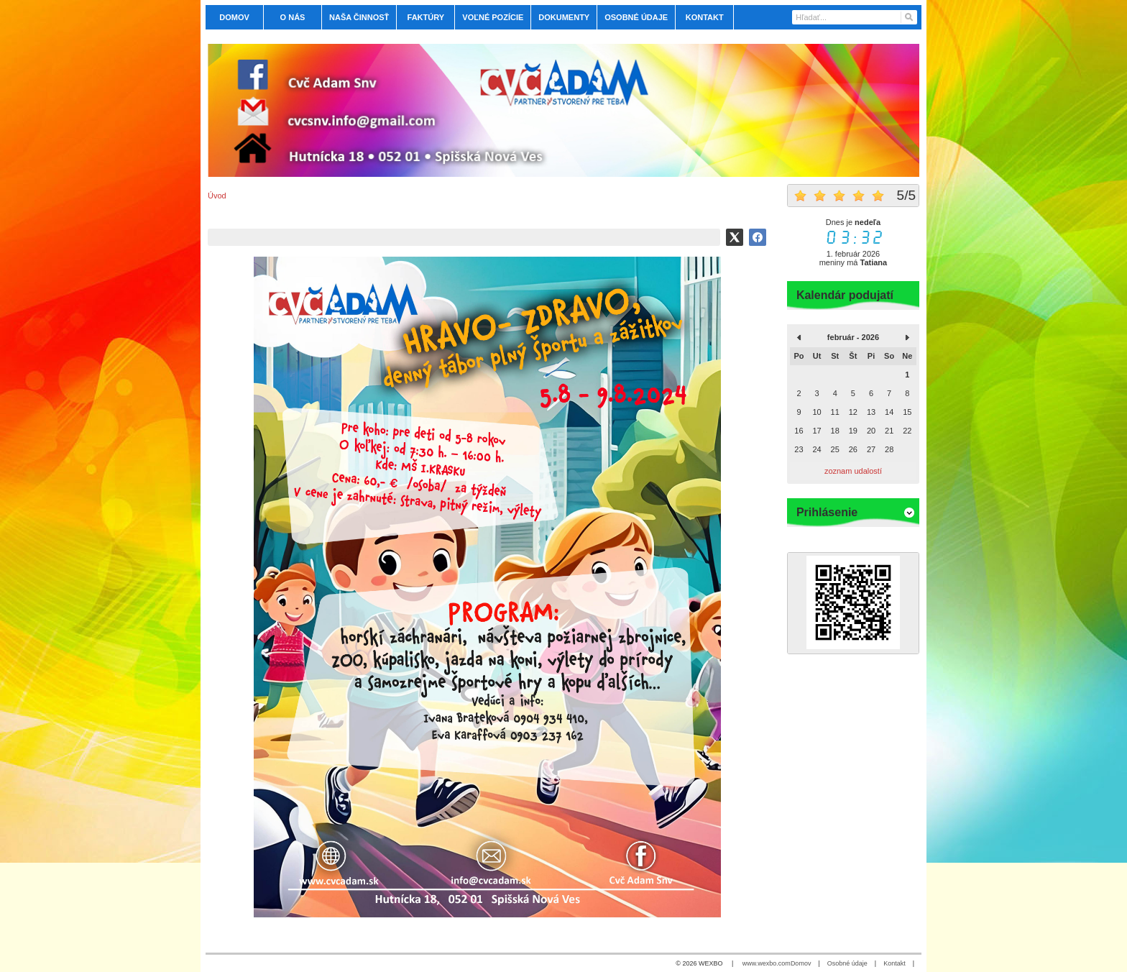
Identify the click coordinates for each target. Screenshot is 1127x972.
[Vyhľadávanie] (854, 17)
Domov (801, 963)
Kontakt (894, 963)
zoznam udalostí (853, 471)
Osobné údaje (847, 963)
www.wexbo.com (766, 963)
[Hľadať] (908, 17)
